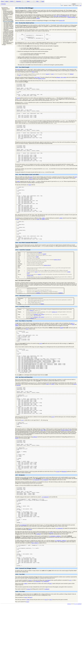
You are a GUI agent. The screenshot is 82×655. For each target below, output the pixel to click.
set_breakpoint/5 (45, 519)
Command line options (7, 14)
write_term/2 (37, 78)
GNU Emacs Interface (7, 16)
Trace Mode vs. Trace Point (9, 27)
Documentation (5, 7)
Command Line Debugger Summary (11, 30)
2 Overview (3, 3)
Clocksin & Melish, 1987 (64, 16)
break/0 (44, 274)
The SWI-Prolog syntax (8, 36)
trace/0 (18, 71)
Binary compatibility (7, 43)
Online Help (5, 18)
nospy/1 (39, 295)
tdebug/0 (71, 75)
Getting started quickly (7, 11)
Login (42, 1)
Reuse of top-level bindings (8, 20)
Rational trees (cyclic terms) (9, 37)
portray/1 (32, 338)
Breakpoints (6, 29)
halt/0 (37, 277)
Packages (4, 44)
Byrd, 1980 (56, 16)
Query (28, 1)
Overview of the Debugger (9, 21)
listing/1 (42, 324)
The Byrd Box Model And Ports (10, 22)
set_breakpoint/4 (36, 519)
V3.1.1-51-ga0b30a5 (77, 653)
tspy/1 (19, 76)
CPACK (11, 1)
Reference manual (5, 8)
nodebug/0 (35, 470)
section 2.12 (54, 332)
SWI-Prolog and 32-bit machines (10, 42)
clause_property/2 (35, 588)
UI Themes (5, 15)
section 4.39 (61, 20)
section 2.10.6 (30, 296)
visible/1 (43, 235)
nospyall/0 (18, 412)
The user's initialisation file (8, 12)
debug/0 (17, 471)
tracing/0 (58, 510)
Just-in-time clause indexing (9, 38)
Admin (6, 1)
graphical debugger (72, 17)
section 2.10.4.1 (57, 280)
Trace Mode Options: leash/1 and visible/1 (12, 25)
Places (2, 1)
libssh (33, 73)
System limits (6, 41)
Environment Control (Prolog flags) (10, 33)
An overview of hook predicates (9, 34)
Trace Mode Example (8, 23)
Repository (18, 1)
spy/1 (36, 292)
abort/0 (40, 273)
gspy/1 (52, 75)
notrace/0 (31, 190)
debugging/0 (64, 510)
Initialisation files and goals (8, 13)
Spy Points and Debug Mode (9, 28)
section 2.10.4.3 (41, 80)
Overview (5, 10)
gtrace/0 (47, 75)
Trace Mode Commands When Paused (11, 26)
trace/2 (16, 345)
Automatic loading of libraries (9, 35)
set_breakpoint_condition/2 (55, 581)
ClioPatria (69, 653)
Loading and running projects (9, 31)
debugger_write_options (61, 78)
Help (37, 1)
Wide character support (8, 40)
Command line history (7, 19)
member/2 (38, 313)
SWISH (38, 18)
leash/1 (75, 188)
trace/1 (72, 344)
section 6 (31, 331)
